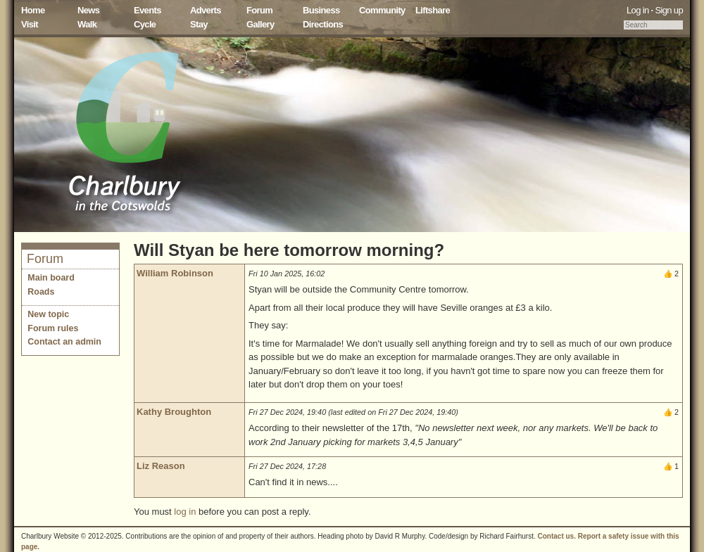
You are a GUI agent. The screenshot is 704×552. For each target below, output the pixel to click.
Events (147, 10)
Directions (323, 24)
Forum (259, 10)
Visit (29, 24)
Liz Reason (161, 466)
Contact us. (557, 536)
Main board (51, 278)
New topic (48, 314)
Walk (86, 24)
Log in (638, 10)
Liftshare (432, 10)
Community (382, 10)
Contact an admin (64, 342)
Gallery (260, 24)
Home (33, 10)
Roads (40, 292)
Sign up (669, 10)
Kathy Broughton (174, 411)
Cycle (145, 24)
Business (321, 10)
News (88, 10)
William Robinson (175, 273)
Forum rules (52, 328)
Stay (199, 24)
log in (185, 511)
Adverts (205, 10)
